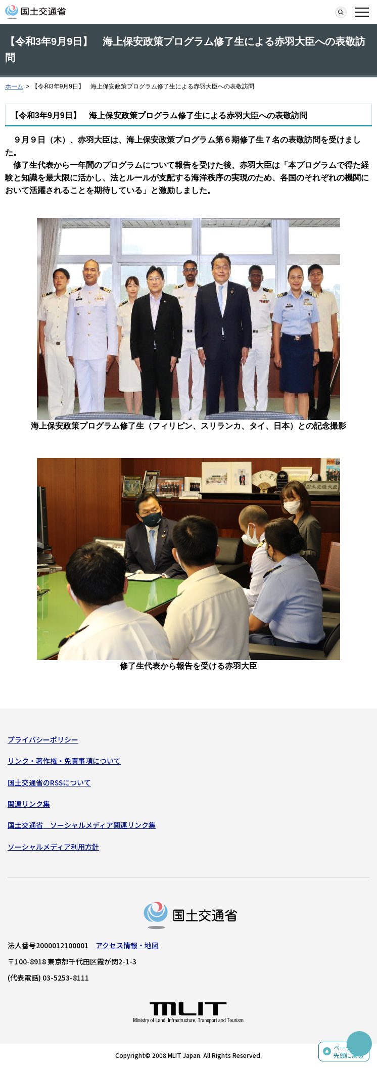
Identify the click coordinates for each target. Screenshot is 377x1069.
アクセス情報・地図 (127, 945)
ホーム (14, 86)
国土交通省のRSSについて (49, 782)
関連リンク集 (29, 804)
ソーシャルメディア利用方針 (53, 847)
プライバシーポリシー (43, 739)
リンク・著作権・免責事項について (64, 761)
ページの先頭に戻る (349, 1051)
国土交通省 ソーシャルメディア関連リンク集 (82, 825)
